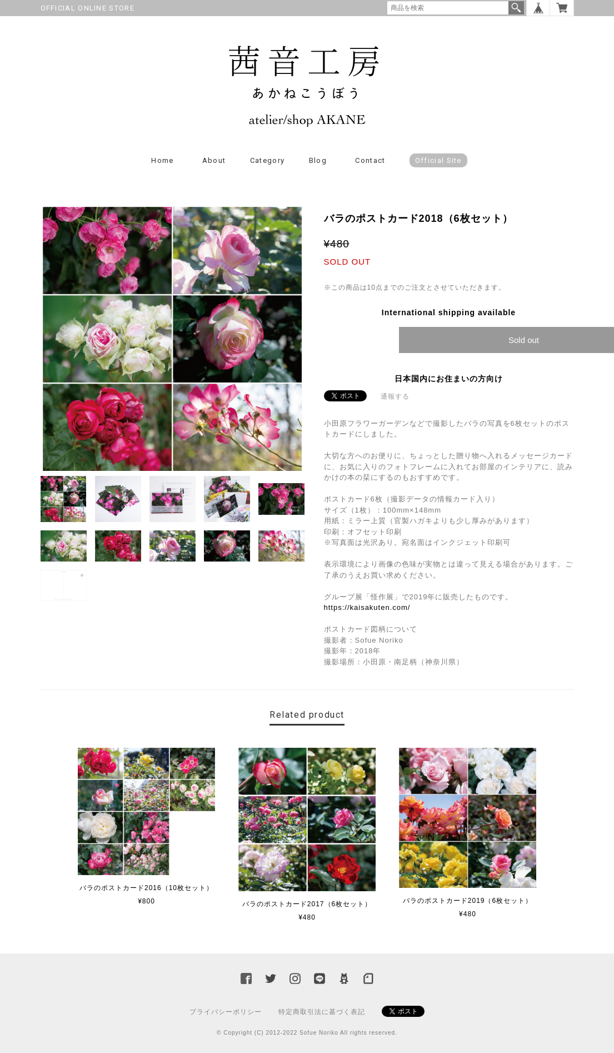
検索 (516, 7)
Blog (318, 160)
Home (162, 160)
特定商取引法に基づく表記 (321, 1012)
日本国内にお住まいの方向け (449, 378)
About (214, 160)
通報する (395, 396)
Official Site (438, 160)
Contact (370, 160)
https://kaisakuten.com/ (367, 607)
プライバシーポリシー (225, 1012)
